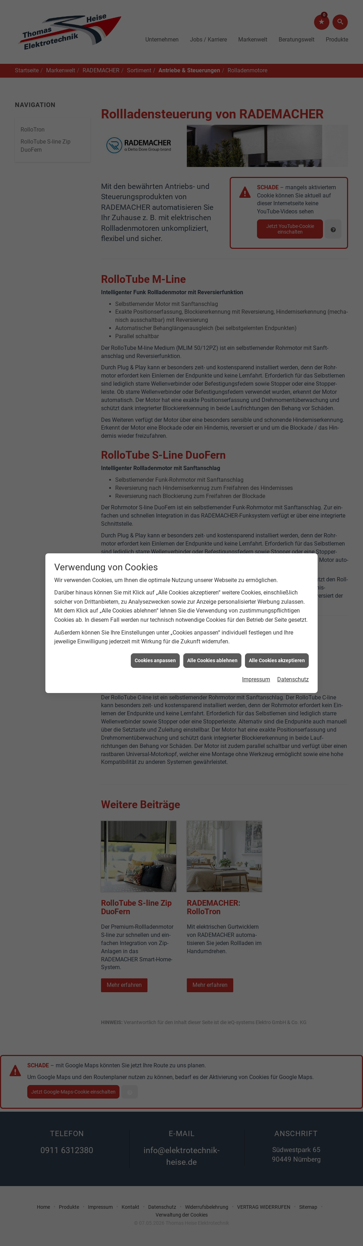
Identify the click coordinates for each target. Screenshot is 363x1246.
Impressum (256, 642)
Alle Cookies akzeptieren (277, 623)
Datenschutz (293, 642)
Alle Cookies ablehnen (212, 623)
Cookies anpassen (155, 623)
